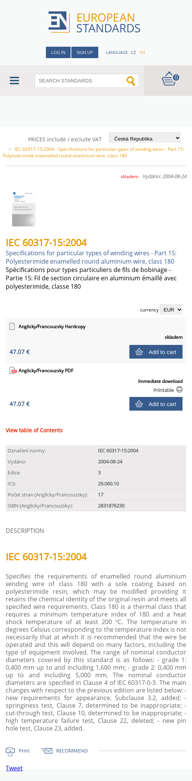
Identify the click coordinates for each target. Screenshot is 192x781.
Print (24, 750)
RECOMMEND (72, 750)
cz (133, 52)
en (142, 52)
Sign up (85, 52)
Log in (58, 52)
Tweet (14, 768)
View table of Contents (34, 430)
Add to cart (162, 352)
